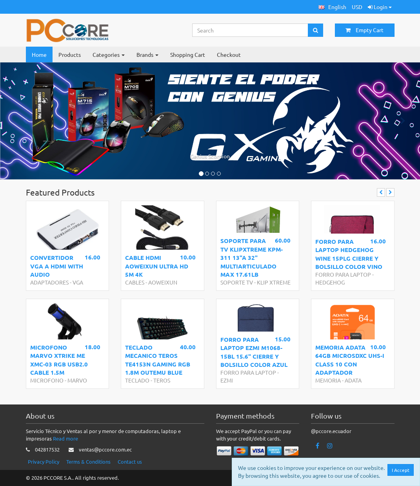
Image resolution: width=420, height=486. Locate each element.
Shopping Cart (187, 54)
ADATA (353, 380)
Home (39, 54)
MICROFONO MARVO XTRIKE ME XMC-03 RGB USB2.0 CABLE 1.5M (59, 359)
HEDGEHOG (330, 282)
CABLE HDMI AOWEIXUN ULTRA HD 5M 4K (156, 266)
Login (380, 6)
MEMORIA (328, 380)
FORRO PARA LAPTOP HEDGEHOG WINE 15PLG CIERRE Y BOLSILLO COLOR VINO (348, 254)
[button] (332, 7)
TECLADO (137, 380)
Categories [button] (109, 54)
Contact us (130, 461)
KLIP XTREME (274, 282)
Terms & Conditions (88, 461)
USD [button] (357, 6)
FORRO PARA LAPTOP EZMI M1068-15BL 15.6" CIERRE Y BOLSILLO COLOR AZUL (253, 351)
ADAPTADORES (49, 282)
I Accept (402, 470)
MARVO (77, 380)
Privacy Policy (43, 461)
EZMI (226, 380)
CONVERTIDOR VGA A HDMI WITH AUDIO (56, 266)
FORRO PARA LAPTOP (343, 274)
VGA (78, 282)
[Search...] (250, 30)
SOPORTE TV (236, 282)
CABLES (134, 282)
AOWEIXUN (162, 282)
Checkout (229, 54)
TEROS (161, 380)
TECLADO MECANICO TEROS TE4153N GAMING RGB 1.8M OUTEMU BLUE (157, 359)
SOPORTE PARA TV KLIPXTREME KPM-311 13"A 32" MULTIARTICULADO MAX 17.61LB (251, 257)
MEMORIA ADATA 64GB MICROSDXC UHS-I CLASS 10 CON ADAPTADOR (349, 359)
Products (69, 54)
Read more (65, 438)
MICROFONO (47, 380)
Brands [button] (147, 54)
